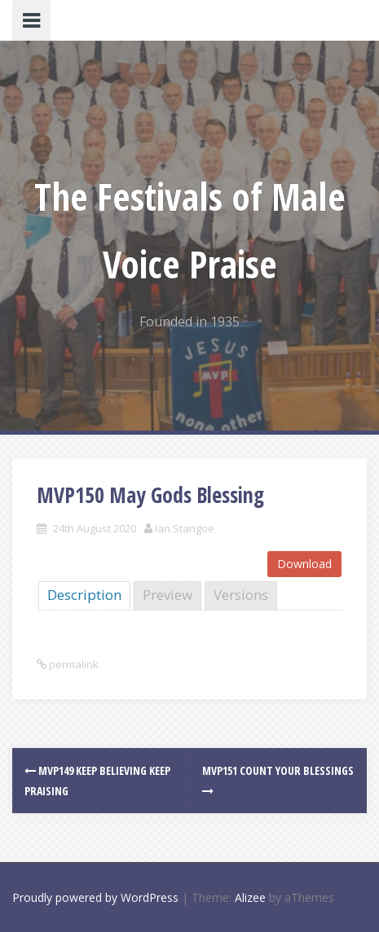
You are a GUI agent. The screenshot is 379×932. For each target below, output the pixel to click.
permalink (72, 664)
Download (304, 563)
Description (84, 594)
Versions (241, 594)
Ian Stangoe (184, 528)
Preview (167, 594)
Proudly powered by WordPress (95, 897)
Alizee (250, 897)
